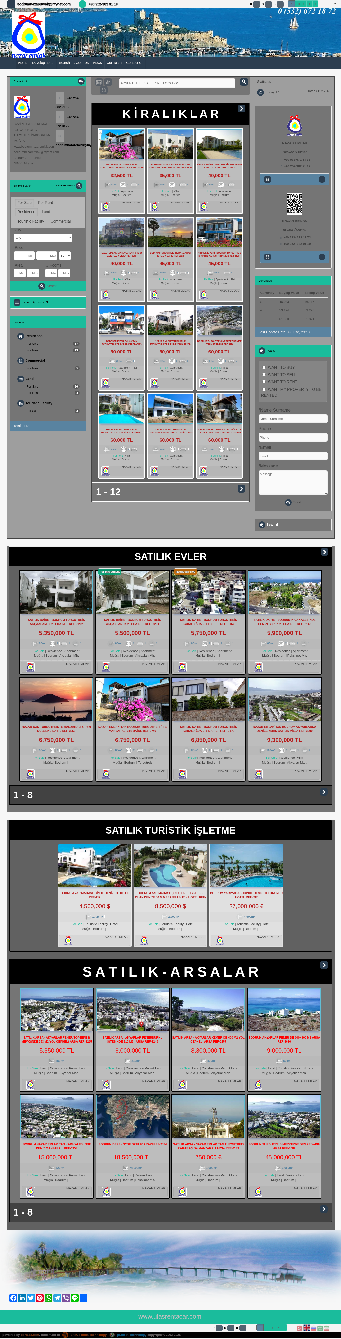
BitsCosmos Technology (85, 1336)
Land (46, 212)
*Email (265, 447)
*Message (268, 466)
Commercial (61, 221)
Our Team (114, 63)
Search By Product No (36, 302)
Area (19, 265)
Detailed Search (69, 185)
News (97, 63)
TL (299, 4)
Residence (26, 212)
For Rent (45, 203)
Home (22, 63)
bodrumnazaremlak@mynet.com (44, 4)
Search (64, 63)
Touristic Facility (31, 221)
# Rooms (54, 265)
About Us (81, 63)
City (18, 230)
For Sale (25, 203)
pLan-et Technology (129, 1336)
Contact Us (134, 63)
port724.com (30, 1336)
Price (19, 248)
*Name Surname (275, 410)
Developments (43, 63)
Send (293, 502)
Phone (265, 428)
